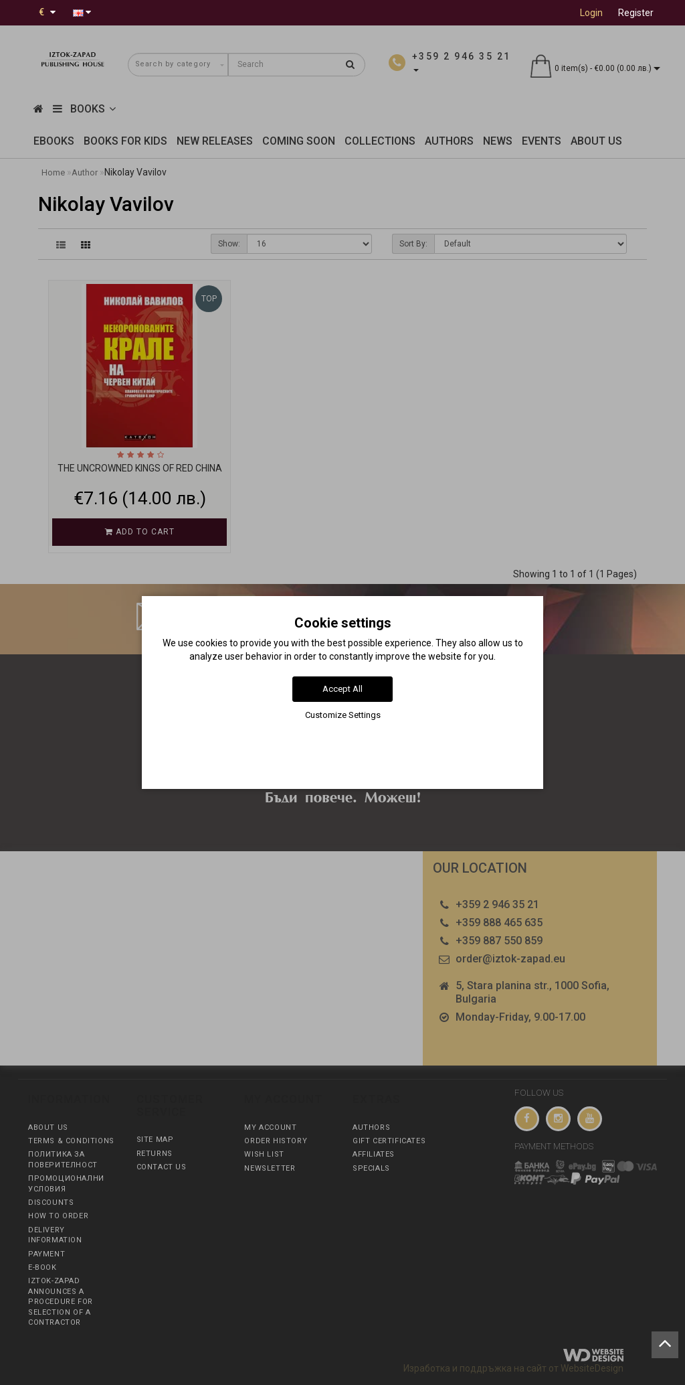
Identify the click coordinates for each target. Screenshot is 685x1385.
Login (591, 12)
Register (636, 12)
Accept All (342, 689)
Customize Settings (343, 715)
